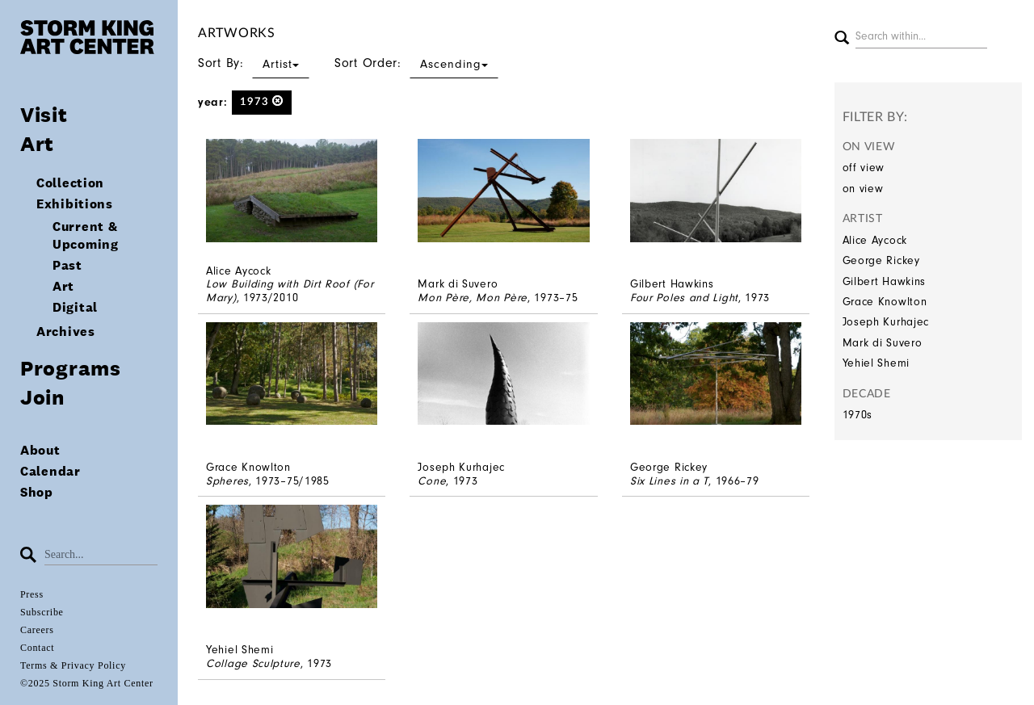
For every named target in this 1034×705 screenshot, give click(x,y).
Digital (75, 307)
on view (863, 188)
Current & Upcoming (86, 235)
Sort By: (253, 63)
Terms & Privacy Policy (73, 665)
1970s (858, 415)
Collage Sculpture (253, 663)
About (40, 450)
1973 (262, 101)
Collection (70, 182)
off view (864, 167)
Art (37, 143)
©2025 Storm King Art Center (86, 683)
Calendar (50, 471)
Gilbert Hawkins (885, 281)
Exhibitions (74, 203)
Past (67, 265)
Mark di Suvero (883, 343)
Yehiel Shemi (876, 363)
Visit (44, 114)
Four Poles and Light (684, 297)
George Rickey (881, 260)
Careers (37, 630)
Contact (37, 647)
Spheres (227, 481)
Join (42, 397)
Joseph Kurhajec (886, 322)
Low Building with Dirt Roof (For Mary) (289, 290)
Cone (432, 481)
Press (32, 594)
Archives (65, 331)
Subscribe (42, 612)
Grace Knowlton (885, 301)
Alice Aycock (875, 240)
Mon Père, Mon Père (473, 297)
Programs (70, 368)
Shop (36, 492)
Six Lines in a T (669, 481)
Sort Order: (416, 63)
